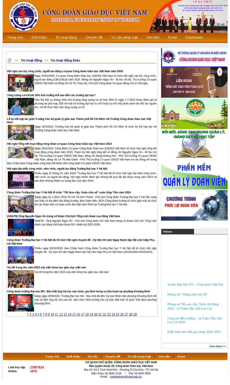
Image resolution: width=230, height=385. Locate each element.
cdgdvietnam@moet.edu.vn (126, 376)
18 (87, 314)
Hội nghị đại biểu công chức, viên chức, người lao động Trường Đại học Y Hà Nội (57, 168)
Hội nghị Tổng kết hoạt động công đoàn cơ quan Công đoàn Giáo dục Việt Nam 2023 (59, 143)
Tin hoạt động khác (65, 60)
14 (69, 314)
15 (74, 314)
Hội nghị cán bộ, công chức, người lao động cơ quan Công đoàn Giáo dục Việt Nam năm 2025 (65, 71)
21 (100, 314)
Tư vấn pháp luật (139, 356)
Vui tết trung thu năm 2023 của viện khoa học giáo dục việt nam (46, 267)
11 (56, 314)
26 (122, 314)
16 (78, 314)
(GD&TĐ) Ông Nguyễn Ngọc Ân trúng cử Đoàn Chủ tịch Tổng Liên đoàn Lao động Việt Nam (63, 216)
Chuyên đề (112, 356)
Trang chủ (52, 356)
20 (95, 314)
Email (181, 356)
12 (61, 314)
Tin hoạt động (31, 60)
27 (126, 314)
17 (82, 314)
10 (52, 314)
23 (109, 314)
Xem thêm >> (218, 346)
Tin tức (92, 356)
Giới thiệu (73, 356)
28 (130, 314)
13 (65, 314)
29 (135, 314)
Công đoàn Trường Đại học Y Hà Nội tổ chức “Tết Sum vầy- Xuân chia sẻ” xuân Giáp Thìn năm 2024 (69, 192)
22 (104, 314)
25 (117, 314)
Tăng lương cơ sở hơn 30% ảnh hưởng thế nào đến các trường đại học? (51, 95)
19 (91, 314)
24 (113, 314)
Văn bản (164, 356)
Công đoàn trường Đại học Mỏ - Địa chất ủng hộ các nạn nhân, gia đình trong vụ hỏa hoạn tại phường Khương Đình (78, 291)
